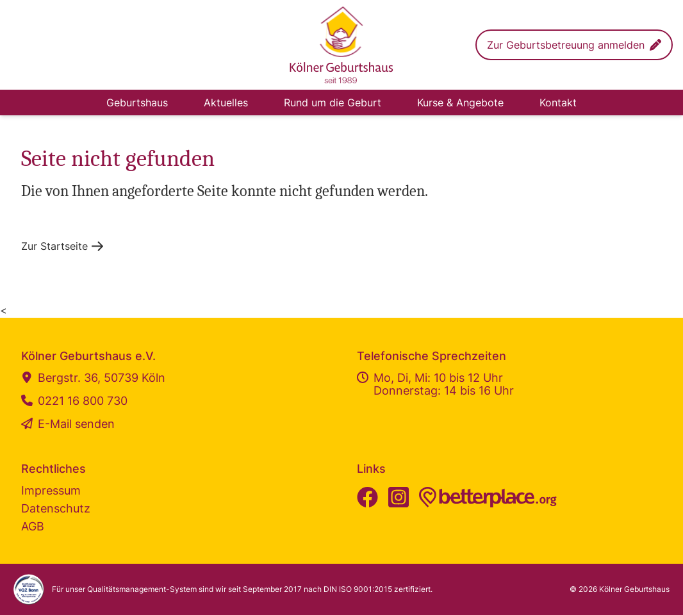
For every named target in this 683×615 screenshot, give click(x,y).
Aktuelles (226, 102)
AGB (32, 526)
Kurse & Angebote (460, 102)
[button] (574, 44)
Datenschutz (55, 508)
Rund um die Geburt (332, 102)
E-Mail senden (68, 424)
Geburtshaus (137, 102)
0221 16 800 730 (74, 401)
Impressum (51, 490)
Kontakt (558, 102)
